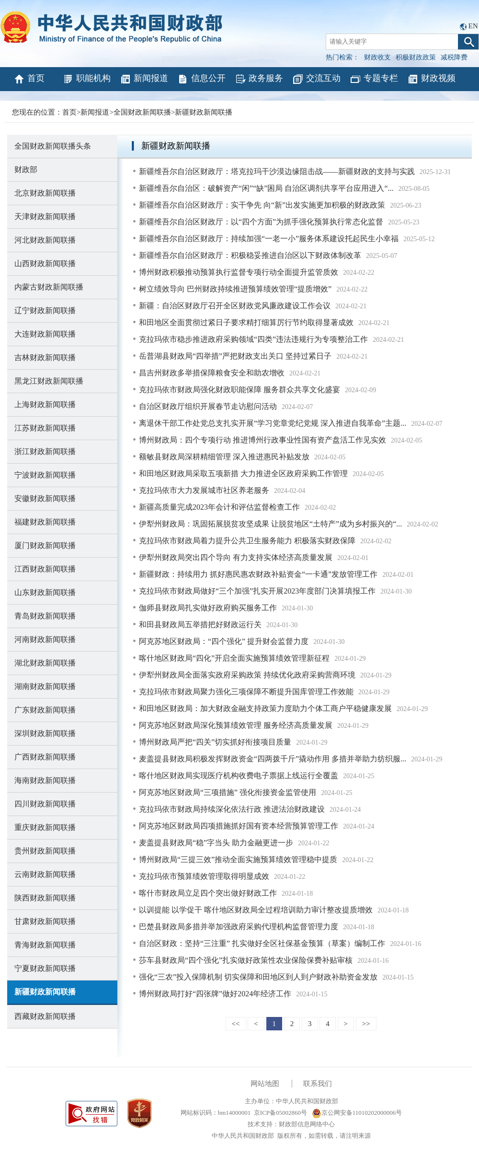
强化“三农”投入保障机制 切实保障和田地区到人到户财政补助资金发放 (258, 977)
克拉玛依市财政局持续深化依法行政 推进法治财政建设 (232, 809)
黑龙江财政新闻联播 (48, 381)
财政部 (25, 169)
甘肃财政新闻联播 (45, 921)
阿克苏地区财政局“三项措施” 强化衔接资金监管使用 (227, 792)
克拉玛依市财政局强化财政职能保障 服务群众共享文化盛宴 (239, 389)
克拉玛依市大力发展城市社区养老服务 (204, 490)
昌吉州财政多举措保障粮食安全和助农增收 (212, 373)
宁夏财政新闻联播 (45, 968)
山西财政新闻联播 (45, 263)
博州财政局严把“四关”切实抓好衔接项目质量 (215, 742)
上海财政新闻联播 (45, 404)
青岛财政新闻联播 (45, 616)
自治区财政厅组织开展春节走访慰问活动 (208, 406)
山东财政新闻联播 (45, 592)
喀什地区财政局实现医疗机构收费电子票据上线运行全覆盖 (238, 775)
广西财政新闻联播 (45, 757)
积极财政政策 (416, 57)
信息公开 (201, 79)
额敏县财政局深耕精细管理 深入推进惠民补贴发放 (224, 457)
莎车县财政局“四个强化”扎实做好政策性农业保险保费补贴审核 (246, 960)
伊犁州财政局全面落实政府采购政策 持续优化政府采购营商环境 (247, 675)
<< (236, 1024)
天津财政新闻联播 (45, 216)
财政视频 (431, 79)
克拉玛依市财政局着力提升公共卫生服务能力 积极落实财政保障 (247, 541)
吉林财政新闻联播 (45, 357)
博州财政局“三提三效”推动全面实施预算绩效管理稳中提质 (238, 859)
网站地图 (265, 1083)
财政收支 (377, 57)
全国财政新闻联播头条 (52, 146)
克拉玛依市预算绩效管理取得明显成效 (204, 876)
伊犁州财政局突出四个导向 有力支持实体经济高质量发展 (235, 557)
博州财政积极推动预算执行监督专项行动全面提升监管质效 (238, 272)
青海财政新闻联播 (45, 945)
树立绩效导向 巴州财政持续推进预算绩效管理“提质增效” (235, 289)
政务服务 (259, 79)
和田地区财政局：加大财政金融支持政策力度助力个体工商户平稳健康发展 (265, 708)
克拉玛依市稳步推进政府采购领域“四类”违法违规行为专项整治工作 (253, 339)
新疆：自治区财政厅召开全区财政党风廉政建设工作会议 (235, 306)
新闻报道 (144, 79)
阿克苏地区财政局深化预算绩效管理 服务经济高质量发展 (235, 725)
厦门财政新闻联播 (45, 545)
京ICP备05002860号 (280, 1112)
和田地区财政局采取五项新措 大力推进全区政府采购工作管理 (243, 473)
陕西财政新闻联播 (45, 898)
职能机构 (86, 79)
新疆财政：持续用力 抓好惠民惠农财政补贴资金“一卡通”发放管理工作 (258, 574)
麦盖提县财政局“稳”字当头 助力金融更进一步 (216, 843)
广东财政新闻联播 (45, 710)
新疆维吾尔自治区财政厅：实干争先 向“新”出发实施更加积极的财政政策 (262, 205)
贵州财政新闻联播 (45, 851)
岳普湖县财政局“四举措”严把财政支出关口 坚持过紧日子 (235, 356)
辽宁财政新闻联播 (45, 310)
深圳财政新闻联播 (45, 733)
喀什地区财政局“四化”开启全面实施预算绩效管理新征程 (234, 658)
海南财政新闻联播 (45, 780)
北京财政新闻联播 (45, 193)
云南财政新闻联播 (45, 874)
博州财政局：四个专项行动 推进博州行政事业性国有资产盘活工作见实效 (262, 440)
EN (473, 26)
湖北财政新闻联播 (45, 663)
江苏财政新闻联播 (45, 428)
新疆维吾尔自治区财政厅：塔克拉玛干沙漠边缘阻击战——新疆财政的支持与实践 (277, 171)
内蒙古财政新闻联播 (48, 287)
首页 (29, 79)
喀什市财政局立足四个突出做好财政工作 (208, 893)
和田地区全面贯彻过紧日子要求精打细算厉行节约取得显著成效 (246, 322)
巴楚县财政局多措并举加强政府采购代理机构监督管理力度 (238, 926)
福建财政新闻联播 (45, 522)
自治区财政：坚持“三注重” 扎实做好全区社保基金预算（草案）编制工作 (262, 943)
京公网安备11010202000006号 (357, 1112)
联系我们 (317, 1083)
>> (366, 1024)
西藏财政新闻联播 (45, 1016)
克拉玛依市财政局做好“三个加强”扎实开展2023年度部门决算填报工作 (257, 591)
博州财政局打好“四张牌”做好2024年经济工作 (215, 994)
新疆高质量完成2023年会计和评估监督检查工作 (219, 507)
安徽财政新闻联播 (45, 498)
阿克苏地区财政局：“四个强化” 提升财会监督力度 (223, 641)
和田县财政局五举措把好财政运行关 (200, 624)
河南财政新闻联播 (45, 639)
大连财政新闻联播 (45, 334)
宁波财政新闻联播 (45, 475)
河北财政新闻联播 (45, 240)
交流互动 (316, 79)
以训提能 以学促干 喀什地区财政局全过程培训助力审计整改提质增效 (256, 910)
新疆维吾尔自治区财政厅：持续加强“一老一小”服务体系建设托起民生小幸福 (269, 238)
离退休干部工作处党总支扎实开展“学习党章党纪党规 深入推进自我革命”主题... (272, 423)
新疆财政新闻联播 (203, 112)
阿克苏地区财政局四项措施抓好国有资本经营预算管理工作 (238, 826)
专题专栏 (374, 79)
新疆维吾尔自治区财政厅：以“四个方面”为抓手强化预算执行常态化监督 (261, 222)
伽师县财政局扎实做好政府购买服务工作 (208, 608)
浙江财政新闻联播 (45, 451)
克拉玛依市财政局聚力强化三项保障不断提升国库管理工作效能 (246, 692)
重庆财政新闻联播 (45, 827)
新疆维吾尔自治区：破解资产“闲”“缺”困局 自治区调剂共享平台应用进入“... (266, 188)
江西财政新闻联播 (45, 569)
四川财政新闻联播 (45, 804)
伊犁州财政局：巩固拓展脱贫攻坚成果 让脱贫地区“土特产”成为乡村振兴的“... (270, 524)
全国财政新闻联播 (142, 112)
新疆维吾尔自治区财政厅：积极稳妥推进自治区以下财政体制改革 (250, 255)
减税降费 (454, 57)
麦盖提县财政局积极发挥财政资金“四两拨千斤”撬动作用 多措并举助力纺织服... (272, 759)
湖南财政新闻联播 (45, 686)
